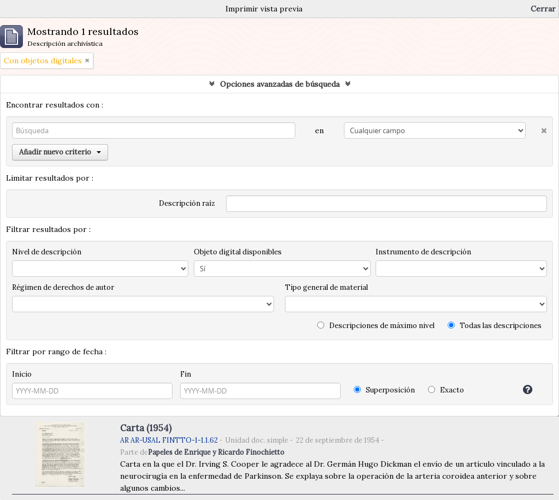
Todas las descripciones (495, 325)
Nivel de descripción (46, 252)
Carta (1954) (145, 427)
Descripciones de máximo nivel (376, 325)
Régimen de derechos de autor (63, 287)
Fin (185, 374)
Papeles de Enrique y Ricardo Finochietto (216, 452)
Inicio (22, 374)
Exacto (446, 390)
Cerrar (543, 9)
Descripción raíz (187, 203)
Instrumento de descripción (423, 252)
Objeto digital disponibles (238, 252)
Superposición (384, 390)
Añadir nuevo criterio (60, 152)
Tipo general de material (326, 287)
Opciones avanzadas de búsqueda (280, 84)
